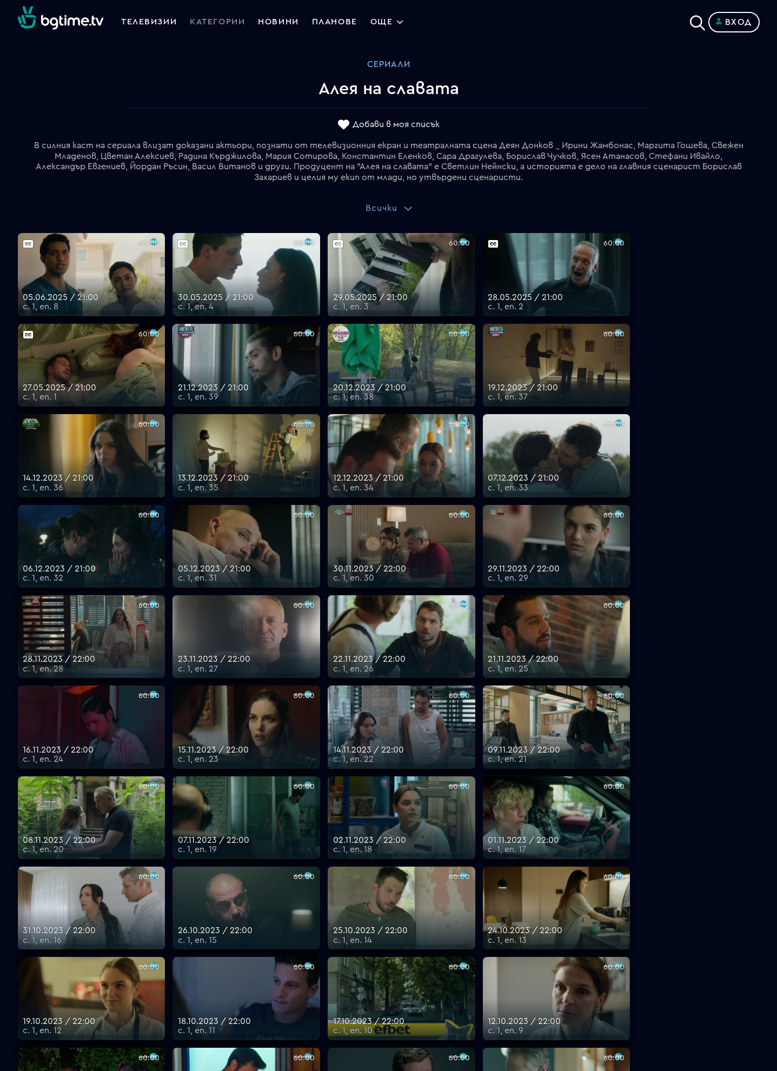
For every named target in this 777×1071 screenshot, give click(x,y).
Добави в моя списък (396, 125)
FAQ (397, 877)
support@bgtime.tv (242, 994)
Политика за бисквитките (445, 955)
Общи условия (419, 929)
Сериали (388, 64)
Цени (399, 916)
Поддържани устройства (444, 903)
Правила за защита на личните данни (467, 942)
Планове (406, 890)
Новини (280, 22)
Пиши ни (406, 968)
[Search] (697, 20)
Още (384, 22)
